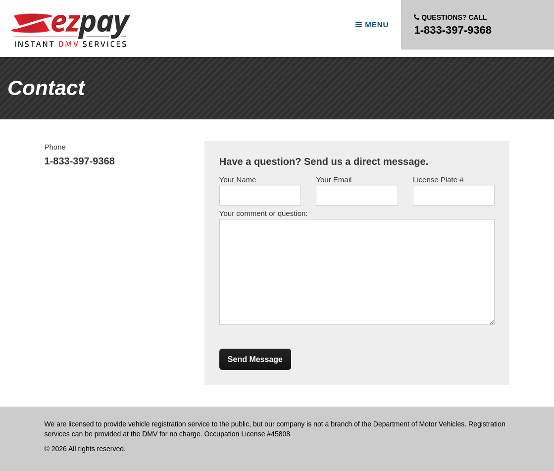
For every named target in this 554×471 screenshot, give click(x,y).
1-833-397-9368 (453, 24)
